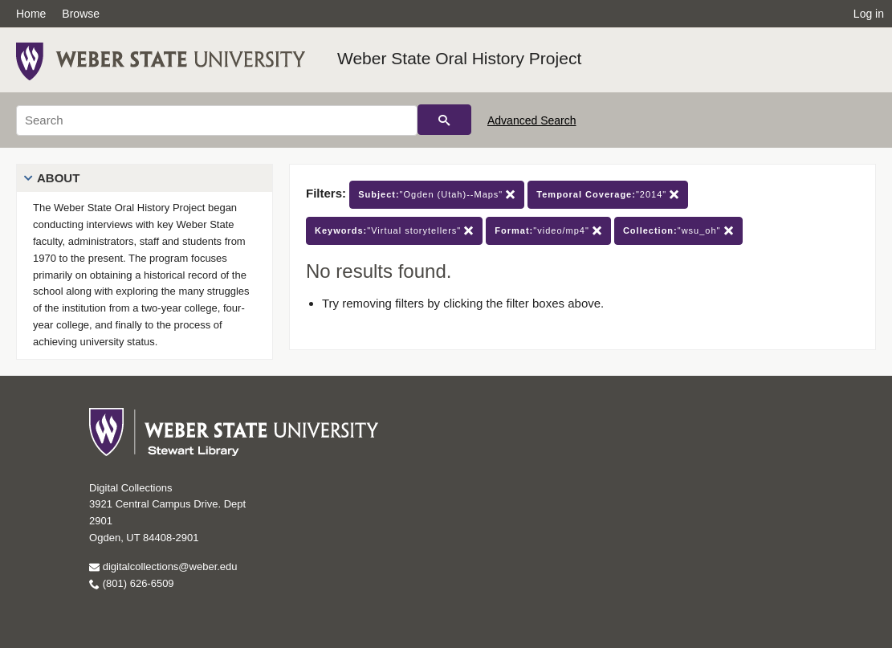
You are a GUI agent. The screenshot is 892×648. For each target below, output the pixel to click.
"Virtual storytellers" (394, 231)
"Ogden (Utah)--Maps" (436, 195)
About (58, 178)
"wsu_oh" (678, 231)
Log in (868, 13)
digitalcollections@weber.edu (163, 566)
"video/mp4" (548, 231)
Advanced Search (531, 120)
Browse (81, 13)
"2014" (607, 195)
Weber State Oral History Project (459, 58)
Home (31, 13)
